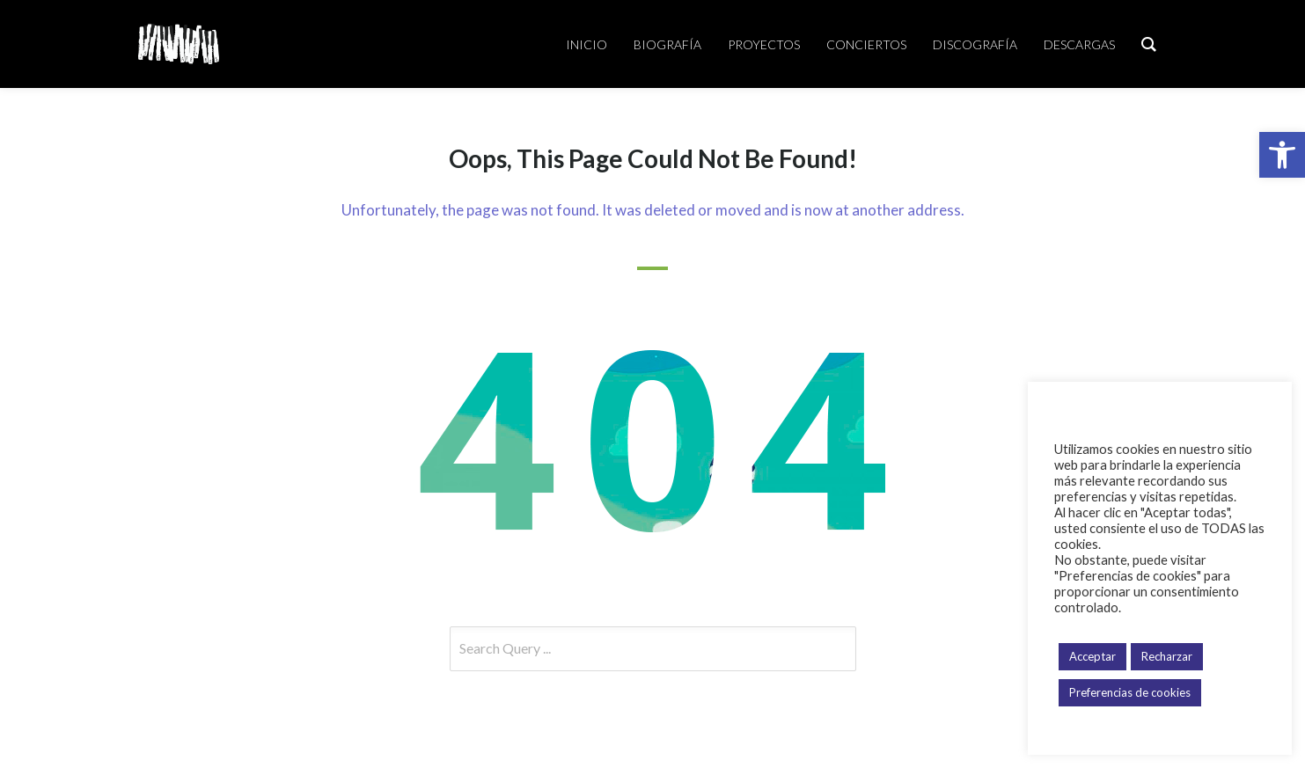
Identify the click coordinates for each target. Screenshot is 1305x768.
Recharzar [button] (1166, 656)
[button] (1282, 155)
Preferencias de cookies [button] (1130, 692)
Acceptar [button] (1092, 656)
